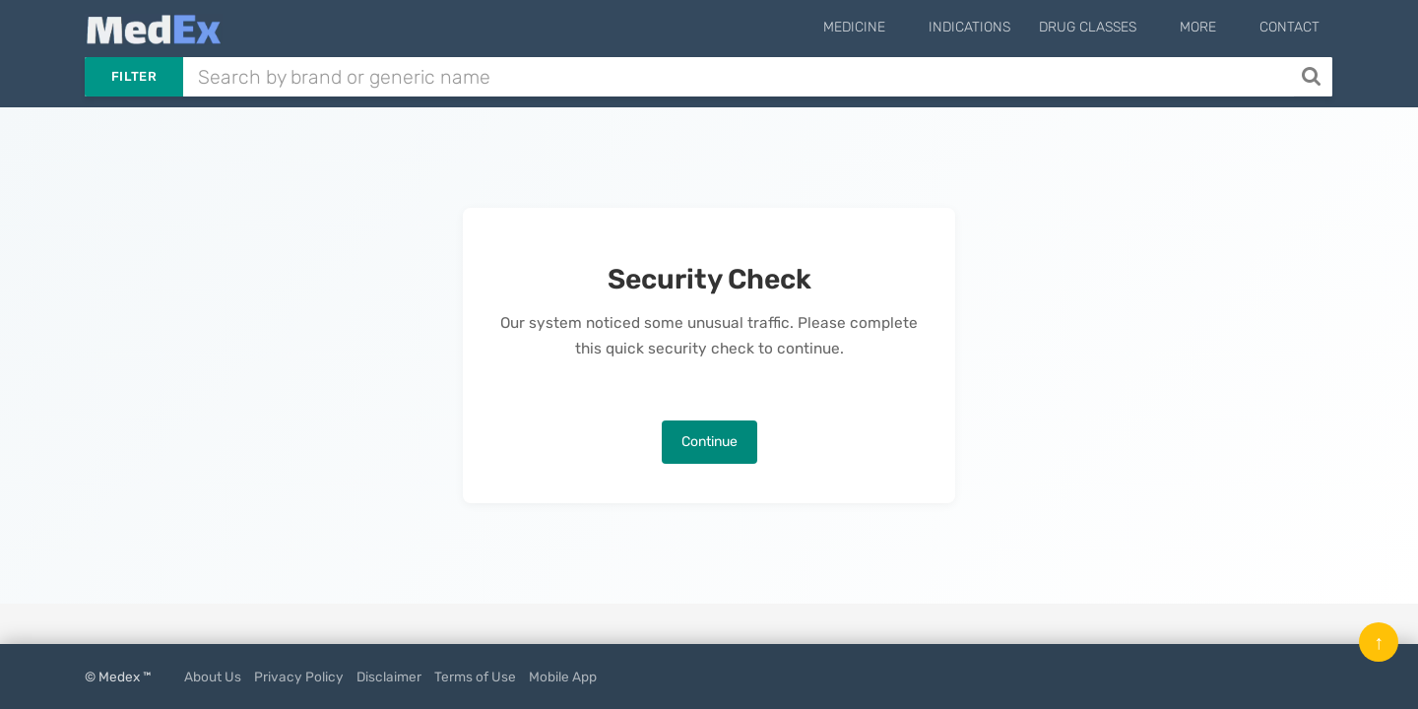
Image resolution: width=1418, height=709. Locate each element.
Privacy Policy (299, 676)
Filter (134, 76)
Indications (999, 27)
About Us (212, 676)
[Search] (1313, 77)
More (1212, 27)
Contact (1289, 27)
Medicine (899, 27)
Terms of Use (475, 676)
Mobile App (563, 676)
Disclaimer (388, 676)
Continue (709, 441)
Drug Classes (1117, 27)
